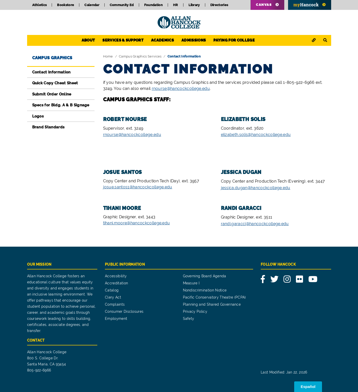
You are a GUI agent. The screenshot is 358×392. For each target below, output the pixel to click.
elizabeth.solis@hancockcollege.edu (256, 134)
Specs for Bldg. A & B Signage (60, 105)
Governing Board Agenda (204, 276)
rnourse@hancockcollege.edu (181, 88)
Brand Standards (48, 127)
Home (108, 56)
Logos (38, 116)
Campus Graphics (52, 57)
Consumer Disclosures (124, 311)
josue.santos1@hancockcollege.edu (137, 187)
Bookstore (65, 5)
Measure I (191, 283)
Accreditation (116, 283)
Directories (219, 5)
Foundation (153, 5)
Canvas (264, 5)
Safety (188, 319)
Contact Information (51, 72)
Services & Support (122, 40)
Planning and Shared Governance (212, 304)
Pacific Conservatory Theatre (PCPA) (214, 297)
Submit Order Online (51, 94)
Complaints (115, 304)
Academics (162, 40)
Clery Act (113, 297)
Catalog (112, 290)
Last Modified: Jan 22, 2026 (284, 372)
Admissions (193, 40)
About (88, 40)
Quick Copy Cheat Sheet (55, 83)
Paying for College (234, 40)
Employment (116, 319)
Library (194, 5)
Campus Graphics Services (140, 56)
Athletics (39, 5)
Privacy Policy (195, 311)
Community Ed (122, 5)
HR (175, 5)
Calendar (91, 5)
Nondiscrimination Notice (205, 290)
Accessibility (116, 276)
